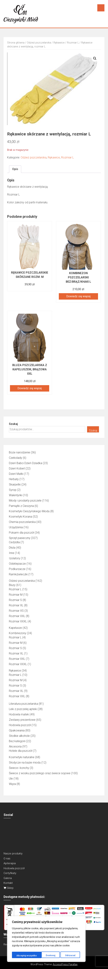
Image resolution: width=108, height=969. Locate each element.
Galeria (8, 878)
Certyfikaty (10, 873)
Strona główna (15, 42)
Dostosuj (21, 955)
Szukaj (13, 424)
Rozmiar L (73, 42)
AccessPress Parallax (65, 964)
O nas (7, 858)
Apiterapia (10, 863)
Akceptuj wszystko (66, 955)
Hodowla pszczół (14, 868)
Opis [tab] (15, 169)
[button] (95, 58)
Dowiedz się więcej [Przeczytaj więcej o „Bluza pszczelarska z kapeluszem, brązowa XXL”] (29, 388)
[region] (46, 939)
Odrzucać (41, 955)
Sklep (9, 888)
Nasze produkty (13, 853)
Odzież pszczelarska (39, 42)
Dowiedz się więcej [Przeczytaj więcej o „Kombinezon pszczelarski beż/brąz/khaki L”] (78, 296)
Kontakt (8, 883)
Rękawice (59, 42)
